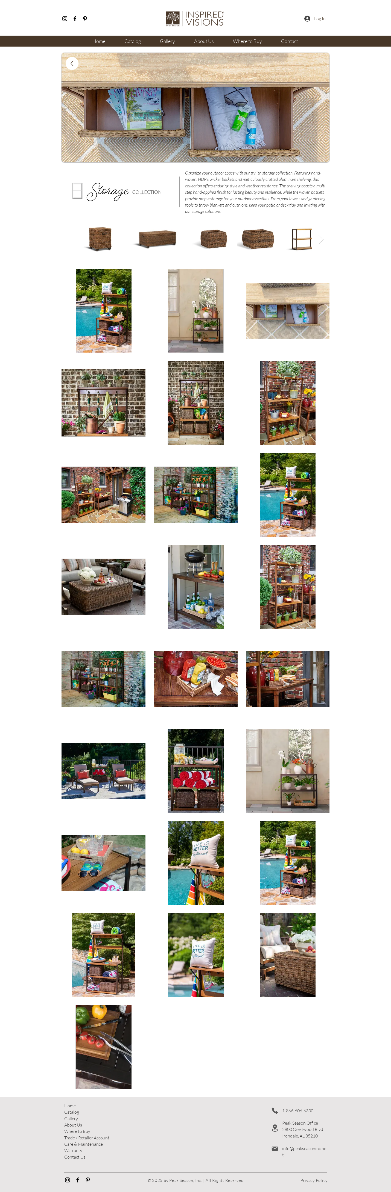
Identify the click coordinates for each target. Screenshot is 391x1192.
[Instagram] (65, 18)
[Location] (274, 1128)
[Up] (72, 63)
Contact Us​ (75, 1157)
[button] (86, 1137)
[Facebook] (75, 18)
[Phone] (274, 1110)
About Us (73, 1125)
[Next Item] (321, 239)
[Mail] (274, 1148)
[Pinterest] (85, 18)
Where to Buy (77, 1131)
